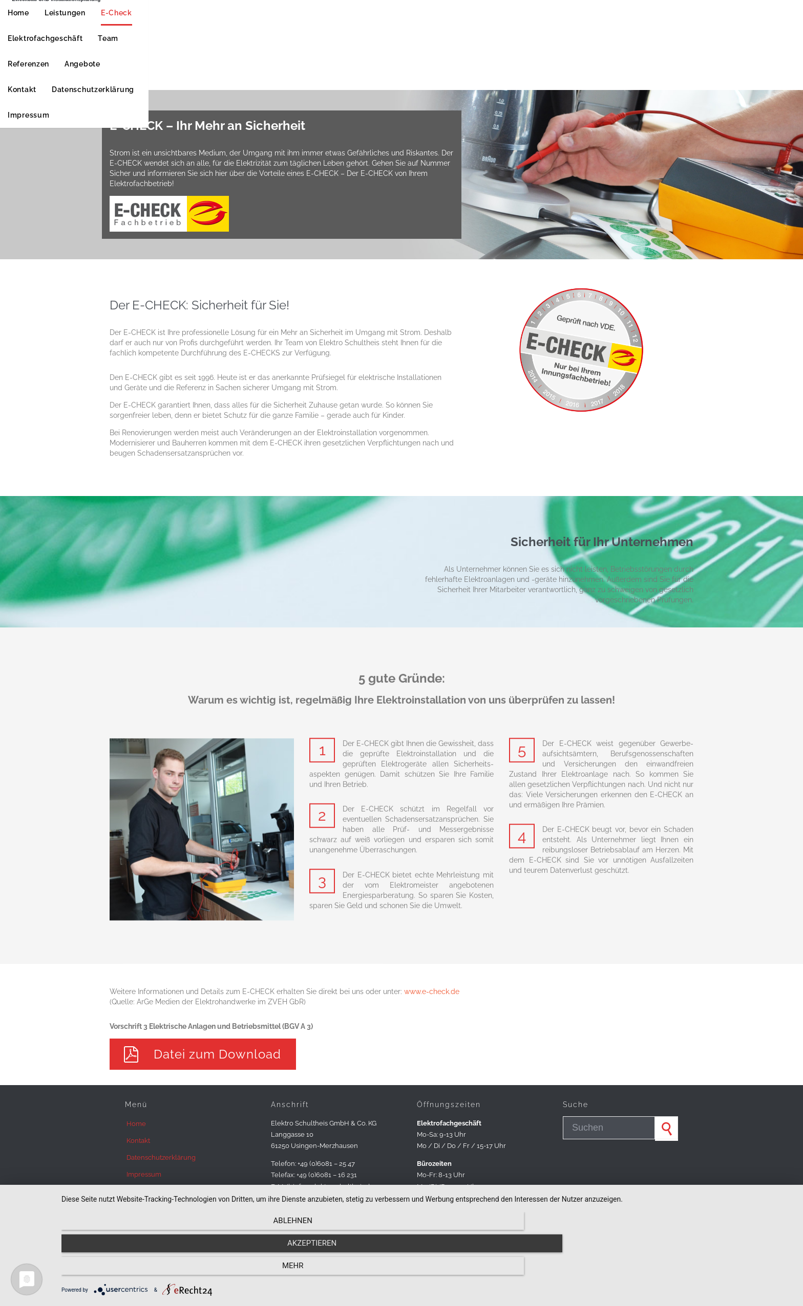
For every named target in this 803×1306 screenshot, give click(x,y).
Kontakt (138, 1140)
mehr (683, 1270)
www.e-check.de (431, 991)
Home (136, 1124)
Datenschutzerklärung (161, 1157)
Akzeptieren (427, 1270)
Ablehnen (171, 1270)
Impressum (143, 1174)
